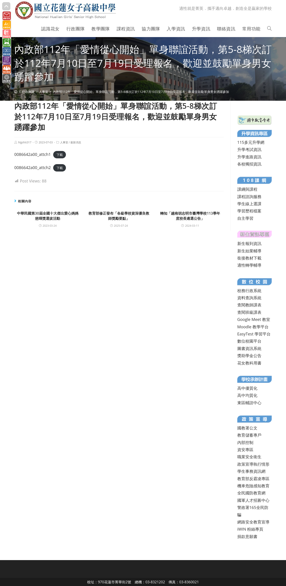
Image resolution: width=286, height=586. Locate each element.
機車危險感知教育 (253, 485)
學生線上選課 (249, 203)
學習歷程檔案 (249, 210)
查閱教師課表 (249, 305)
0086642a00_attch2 (32, 167)
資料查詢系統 (249, 297)
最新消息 (75, 142)
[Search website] (269, 29)
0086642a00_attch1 (32, 154)
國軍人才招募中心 (253, 500)
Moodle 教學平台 (253, 326)
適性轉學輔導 (249, 265)
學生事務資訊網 (251, 471)
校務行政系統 (249, 290)
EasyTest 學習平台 (254, 334)
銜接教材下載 (249, 258)
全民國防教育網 (251, 493)
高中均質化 (247, 395)
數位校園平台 (249, 341)
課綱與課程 (247, 189)
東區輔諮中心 (249, 402)
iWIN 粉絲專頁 (250, 529)
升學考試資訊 (249, 149)
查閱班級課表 (249, 312)
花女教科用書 (249, 363)
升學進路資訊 (249, 156)
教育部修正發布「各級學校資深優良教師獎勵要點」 (118, 216)
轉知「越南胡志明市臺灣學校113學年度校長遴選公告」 (190, 216)
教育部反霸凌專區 (253, 478)
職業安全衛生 (249, 456)
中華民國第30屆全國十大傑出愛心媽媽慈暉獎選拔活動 (47, 216)
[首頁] (15, 92)
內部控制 (245, 442)
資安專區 (245, 449)
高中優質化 (247, 388)
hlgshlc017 (24, 142)
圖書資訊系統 (249, 348)
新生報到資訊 (249, 243)
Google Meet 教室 (253, 319)
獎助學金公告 (249, 355)
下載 (60, 155)
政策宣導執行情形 (253, 464)
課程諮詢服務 (249, 196)
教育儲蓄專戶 (249, 435)
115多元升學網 (250, 142)
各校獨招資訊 (249, 164)
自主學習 (245, 218)
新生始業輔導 (249, 250)
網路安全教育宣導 (253, 522)
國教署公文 (247, 428)
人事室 (64, 142)
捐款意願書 (247, 536)
